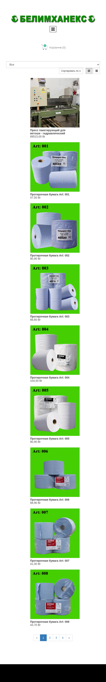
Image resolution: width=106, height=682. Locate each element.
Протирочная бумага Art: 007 (49, 560)
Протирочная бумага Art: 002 (49, 255)
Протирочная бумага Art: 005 (49, 438)
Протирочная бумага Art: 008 (49, 621)
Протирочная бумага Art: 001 (49, 194)
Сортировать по (71, 71)
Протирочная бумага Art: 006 (49, 499)
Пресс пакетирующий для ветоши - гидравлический (47, 132)
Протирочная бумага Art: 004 (49, 377)
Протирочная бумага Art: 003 (49, 316)
